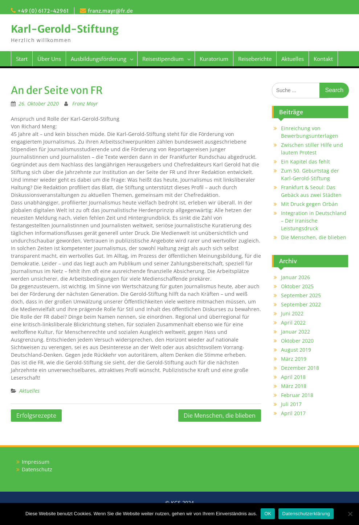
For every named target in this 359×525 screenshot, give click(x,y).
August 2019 (296, 349)
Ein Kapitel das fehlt (305, 161)
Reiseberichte (255, 58)
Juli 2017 (291, 404)
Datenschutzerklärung (306, 513)
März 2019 (293, 358)
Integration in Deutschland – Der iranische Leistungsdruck (313, 221)
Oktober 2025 (297, 286)
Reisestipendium (163, 58)
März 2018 (293, 386)
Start (22, 58)
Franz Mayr (85, 103)
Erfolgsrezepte (36, 415)
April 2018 (293, 376)
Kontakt (323, 58)
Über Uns (49, 58)
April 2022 (293, 322)
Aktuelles (292, 58)
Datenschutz (37, 469)
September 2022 (301, 304)
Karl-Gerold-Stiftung (65, 29)
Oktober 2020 (297, 340)
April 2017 (293, 413)
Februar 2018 (297, 395)
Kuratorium (214, 58)
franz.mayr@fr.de (110, 11)
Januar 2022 (295, 331)
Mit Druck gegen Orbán (309, 204)
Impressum (35, 461)
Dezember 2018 (300, 367)
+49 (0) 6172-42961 (43, 11)
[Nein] (350, 513)
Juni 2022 (292, 313)
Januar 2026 (295, 277)
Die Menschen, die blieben (220, 415)
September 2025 (301, 295)
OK (267, 513)
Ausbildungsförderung (98, 58)
